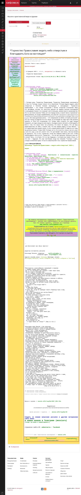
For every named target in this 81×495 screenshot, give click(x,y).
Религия (22, 10)
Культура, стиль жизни (13, 10)
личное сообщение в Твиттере (64, 258)
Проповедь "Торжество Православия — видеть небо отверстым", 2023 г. (49, 145)
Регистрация (11, 463)
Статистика (37, 33)
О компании (23, 461)
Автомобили (49, 462)
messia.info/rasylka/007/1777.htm (41, 93)
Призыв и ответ (43, 165)
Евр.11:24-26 (45, 76)
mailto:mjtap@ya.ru (54, 253)
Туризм (47, 465)
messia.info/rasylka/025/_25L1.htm (49, 401)
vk (55, 235)
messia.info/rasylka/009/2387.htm (40, 185)
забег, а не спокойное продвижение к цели (44, 89)
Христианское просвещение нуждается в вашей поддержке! (15, 82)
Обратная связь (24, 471)
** (51, 438)
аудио (52, 157)
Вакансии (22, 468)
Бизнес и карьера (50, 470)
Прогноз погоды (64, 463)
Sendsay (35, 467)
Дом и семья (63, 473)
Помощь (10, 468)
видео (27, 148)
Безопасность (23, 466)
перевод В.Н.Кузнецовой (62, 394)
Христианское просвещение (15, 69)
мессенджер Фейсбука (31, 258)
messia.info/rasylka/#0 (59, 412)
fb (48, 235)
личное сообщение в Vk (46, 258)
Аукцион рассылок (37, 470)
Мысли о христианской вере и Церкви (22, 16)
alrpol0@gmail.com (55, 254)
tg (51, 235)
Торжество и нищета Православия (39, 177)
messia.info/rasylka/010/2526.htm (41, 181)
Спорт (62, 461)
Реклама (35, 461)
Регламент (10, 466)
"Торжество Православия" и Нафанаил (50, 161)
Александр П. (40, 28)
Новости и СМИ (64, 466)
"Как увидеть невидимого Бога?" (42, 163)
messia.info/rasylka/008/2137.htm (44, 90)
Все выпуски (45, 43)
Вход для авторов (12, 461)
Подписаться (19, 22)
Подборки (46, 2)
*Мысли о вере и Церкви (15, 64)
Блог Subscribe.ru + (25, 463)
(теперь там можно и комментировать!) (37, 422)
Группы (36, 2)
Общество (63, 471)
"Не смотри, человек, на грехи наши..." (41, 175)
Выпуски (25, 2)
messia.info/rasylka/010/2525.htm (45, 95)
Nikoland (77, 488)
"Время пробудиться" (61, 226)
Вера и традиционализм (55, 171)
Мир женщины (49, 467)
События (35, 472)
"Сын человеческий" (43, 160)
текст (58, 157)
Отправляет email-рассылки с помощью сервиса (43, 6)
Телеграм (43, 257)
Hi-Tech (47, 476)
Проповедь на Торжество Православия (62, 158)
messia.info (62, 434)
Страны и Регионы (65, 468)
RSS (28, 26)
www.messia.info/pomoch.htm (51, 224)
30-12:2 (52, 76)
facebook (56, 427)
